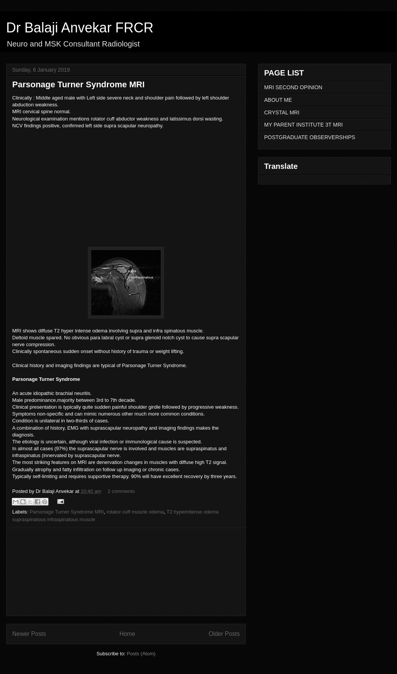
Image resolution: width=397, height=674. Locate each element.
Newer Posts (29, 634)
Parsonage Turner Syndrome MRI (78, 84)
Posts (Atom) (141, 653)
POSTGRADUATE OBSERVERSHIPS (309, 137)
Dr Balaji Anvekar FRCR (79, 27)
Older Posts (224, 634)
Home (127, 634)
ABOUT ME (278, 100)
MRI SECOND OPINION (293, 87)
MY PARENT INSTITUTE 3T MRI (303, 125)
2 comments (121, 491)
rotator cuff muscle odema (135, 512)
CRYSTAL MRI (281, 112)
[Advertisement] (126, 572)
